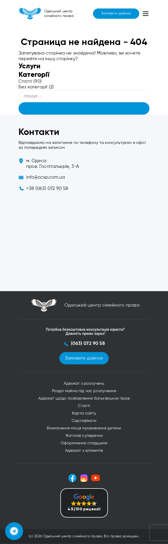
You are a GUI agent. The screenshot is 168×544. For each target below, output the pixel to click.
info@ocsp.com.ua (45, 177)
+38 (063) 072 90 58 (47, 188)
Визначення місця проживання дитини (84, 428)
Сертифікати (84, 421)
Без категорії (32, 87)
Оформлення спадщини (84, 443)
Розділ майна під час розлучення (84, 391)
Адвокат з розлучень (84, 384)
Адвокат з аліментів (84, 451)
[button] (84, 503)
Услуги (29, 66)
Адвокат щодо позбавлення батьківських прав (84, 399)
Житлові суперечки (84, 436)
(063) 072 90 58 (88, 343)
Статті (25, 81)
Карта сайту (84, 413)
